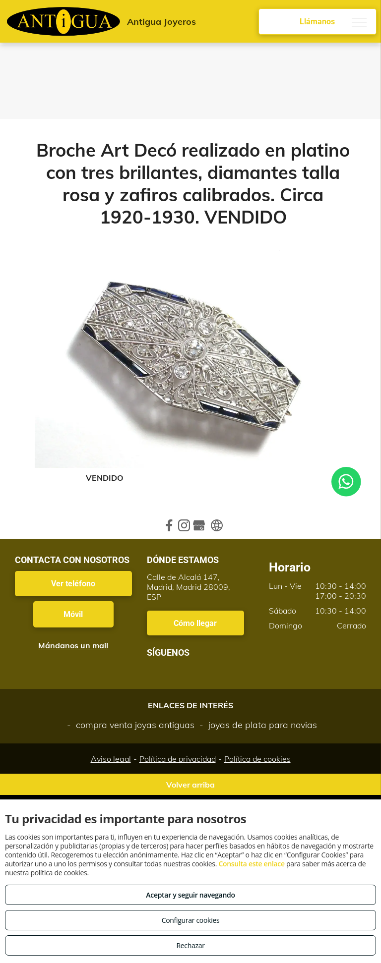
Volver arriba (190, 785)
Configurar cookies (191, 920)
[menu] (359, 22)
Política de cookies (257, 759)
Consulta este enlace (251, 863)
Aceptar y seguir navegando (190, 895)
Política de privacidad (177, 759)
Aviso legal (111, 759)
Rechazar (190, 945)
